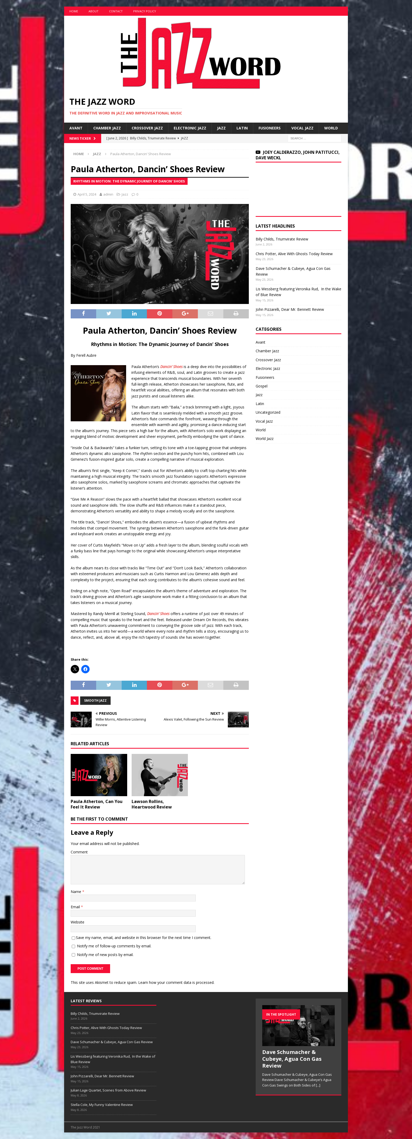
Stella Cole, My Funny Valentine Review (102, 1104)
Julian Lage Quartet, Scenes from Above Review (108, 1090)
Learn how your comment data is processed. (176, 982)
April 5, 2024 (87, 194)
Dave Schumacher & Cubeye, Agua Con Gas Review (112, 1042)
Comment (79, 851)
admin (108, 194)
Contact (116, 11)
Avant (76, 127)
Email (76, 906)
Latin (242, 127)
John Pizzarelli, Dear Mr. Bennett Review (290, 309)
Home (73, 11)
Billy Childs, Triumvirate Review (282, 239)
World (331, 127)
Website (77, 922)
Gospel (261, 386)
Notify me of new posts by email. (105, 954)
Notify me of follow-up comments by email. (114, 945)
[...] (318, 1085)
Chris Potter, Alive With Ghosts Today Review (294, 253)
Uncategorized (268, 412)
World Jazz (265, 438)
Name (76, 891)
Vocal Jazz (302, 127)
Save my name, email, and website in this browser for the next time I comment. (143, 937)
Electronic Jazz (190, 127)
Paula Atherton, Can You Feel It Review (96, 804)
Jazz (221, 127)
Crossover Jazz (147, 127)
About (94, 11)
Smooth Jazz (95, 700)
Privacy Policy (144, 11)
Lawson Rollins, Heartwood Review (152, 804)
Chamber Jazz (107, 127)
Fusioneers (270, 127)
